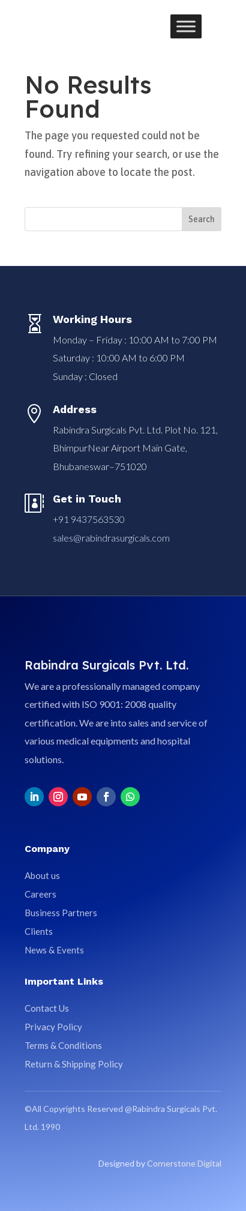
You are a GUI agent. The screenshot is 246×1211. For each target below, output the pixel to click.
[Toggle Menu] (186, 26)
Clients (39, 931)
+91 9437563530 (89, 519)
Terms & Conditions (63, 1045)
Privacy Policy (53, 1026)
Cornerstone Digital (184, 1163)
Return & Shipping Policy (74, 1063)
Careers (40, 894)
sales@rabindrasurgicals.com (111, 537)
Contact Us (47, 1008)
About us (42, 875)
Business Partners (61, 912)
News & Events (54, 949)
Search (201, 219)
